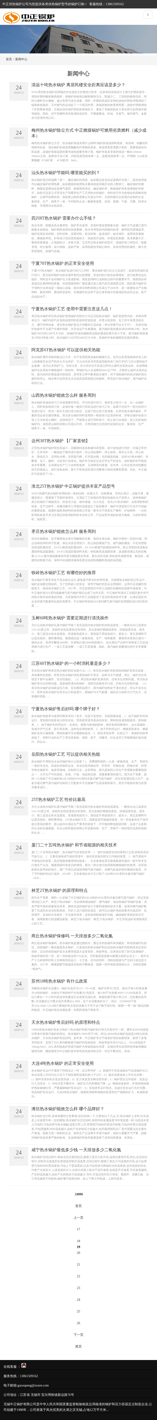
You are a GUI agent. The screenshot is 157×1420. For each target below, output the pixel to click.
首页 (9, 59)
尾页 (78, 1346)
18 (78, 1241)
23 (78, 1288)
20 (78, 1253)
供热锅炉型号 (58, 4)
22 (78, 1276)
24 (78, 1299)
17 (78, 1229)
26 (78, 1323)
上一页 (78, 1217)
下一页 (78, 1335)
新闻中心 (21, 59)
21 (78, 1264)
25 (78, 1311)
